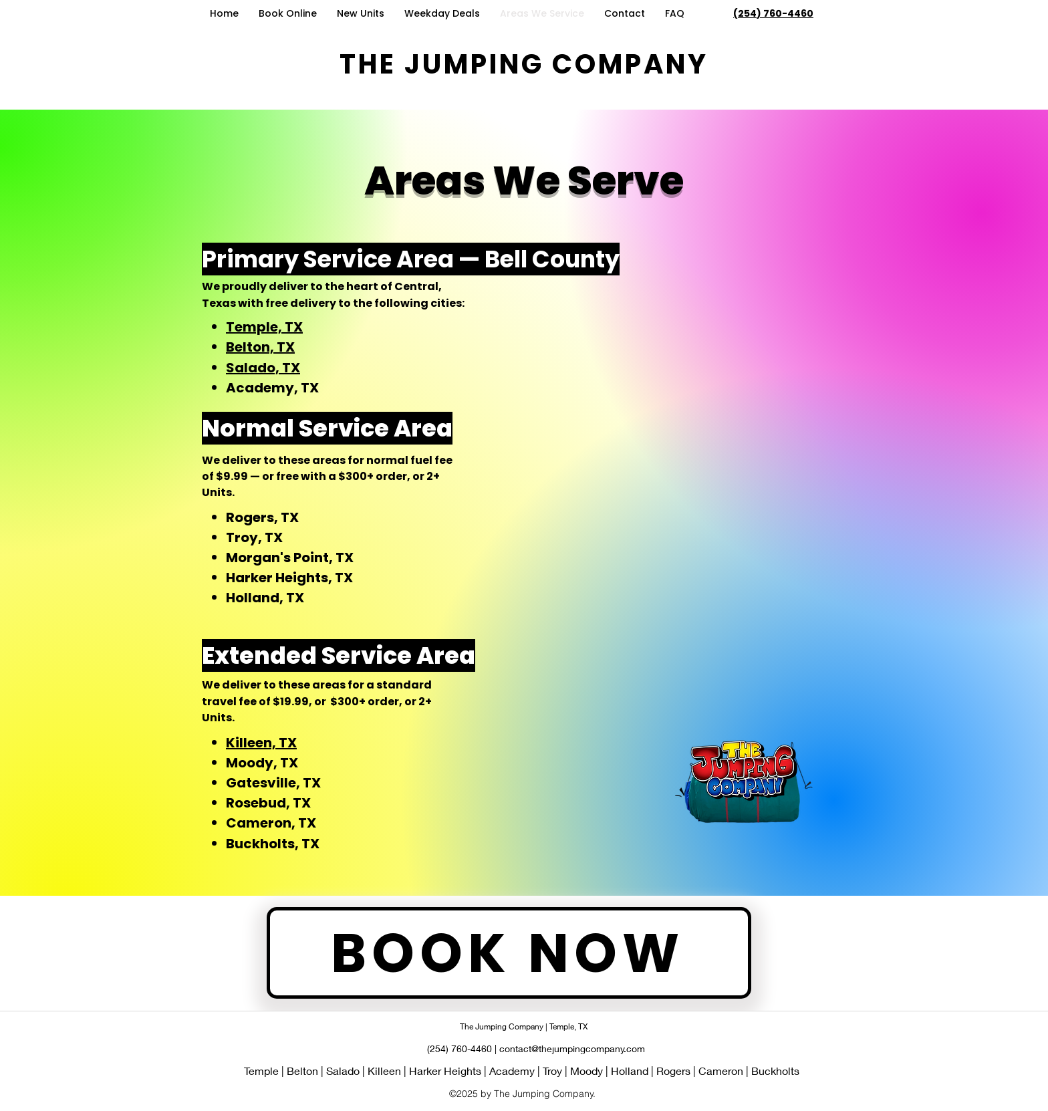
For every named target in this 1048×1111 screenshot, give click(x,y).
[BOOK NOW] (509, 953)
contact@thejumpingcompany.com (572, 1048)
